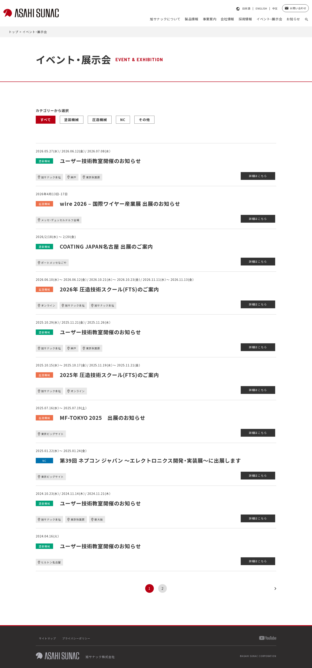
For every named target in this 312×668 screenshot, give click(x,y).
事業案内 (208, 19)
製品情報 (190, 19)
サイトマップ (47, 638)
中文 (274, 8)
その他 (144, 119)
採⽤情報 (244, 19)
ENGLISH (260, 8)
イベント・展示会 (269, 19)
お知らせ (293, 19)
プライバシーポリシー (76, 638)
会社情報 (226, 19)
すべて (45, 119)
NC (123, 119)
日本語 (245, 8)
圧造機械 (100, 119)
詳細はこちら (258, 176)
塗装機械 (71, 119)
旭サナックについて (163, 19)
